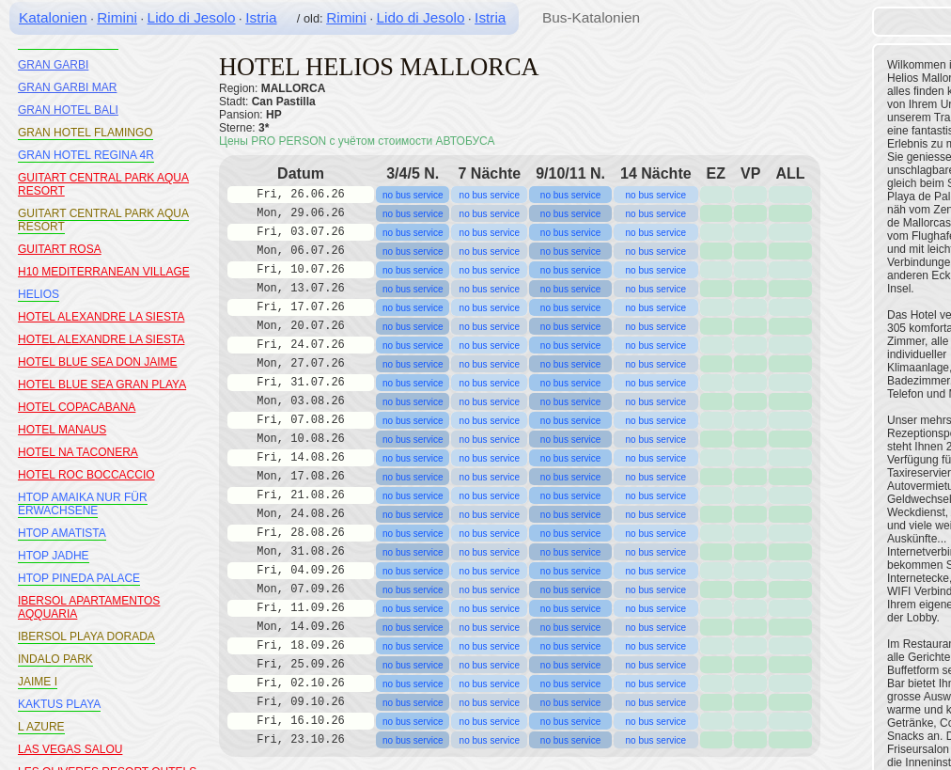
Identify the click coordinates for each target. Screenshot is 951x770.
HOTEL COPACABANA (76, 407)
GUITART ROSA (59, 249)
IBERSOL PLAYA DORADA (86, 636)
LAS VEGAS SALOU (70, 749)
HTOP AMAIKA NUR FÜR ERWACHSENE (83, 504)
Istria (260, 17)
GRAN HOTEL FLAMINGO (85, 132)
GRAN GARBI (53, 64)
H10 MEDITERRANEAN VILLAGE (104, 271)
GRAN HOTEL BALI (68, 110)
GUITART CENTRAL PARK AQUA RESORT (103, 220)
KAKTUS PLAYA (59, 704)
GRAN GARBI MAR (67, 87)
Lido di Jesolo (192, 17)
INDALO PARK (55, 659)
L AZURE (41, 726)
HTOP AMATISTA (62, 533)
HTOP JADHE (53, 555)
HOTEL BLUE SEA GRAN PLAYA (102, 384)
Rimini (117, 17)
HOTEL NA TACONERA (78, 452)
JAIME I (37, 681)
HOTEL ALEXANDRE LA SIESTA (101, 316)
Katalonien (53, 17)
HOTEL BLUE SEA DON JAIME (98, 362)
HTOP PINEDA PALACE (79, 578)
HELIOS (38, 294)
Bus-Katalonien (591, 17)
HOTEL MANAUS (62, 429)
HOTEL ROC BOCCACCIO (86, 474)
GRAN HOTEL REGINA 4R (86, 155)
